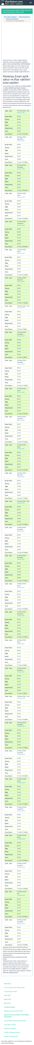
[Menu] (31, 2)
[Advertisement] (17, 41)
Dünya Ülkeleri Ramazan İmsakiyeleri (15, 1020)
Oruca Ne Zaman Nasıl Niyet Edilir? (14, 987)
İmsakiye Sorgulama (10, 1028)
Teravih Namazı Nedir (10, 991)
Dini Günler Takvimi (10, 1024)
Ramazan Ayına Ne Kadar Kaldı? (13, 1011)
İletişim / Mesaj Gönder (11, 1036)
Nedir (7, 995)
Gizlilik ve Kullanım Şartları (12, 1032)
